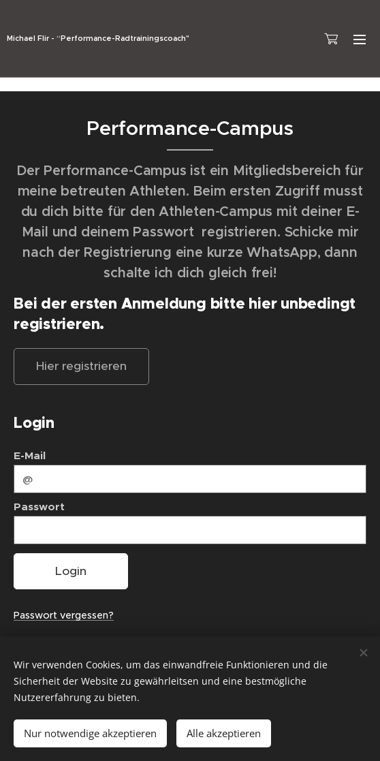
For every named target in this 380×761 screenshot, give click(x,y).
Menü (359, 39)
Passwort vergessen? (64, 615)
